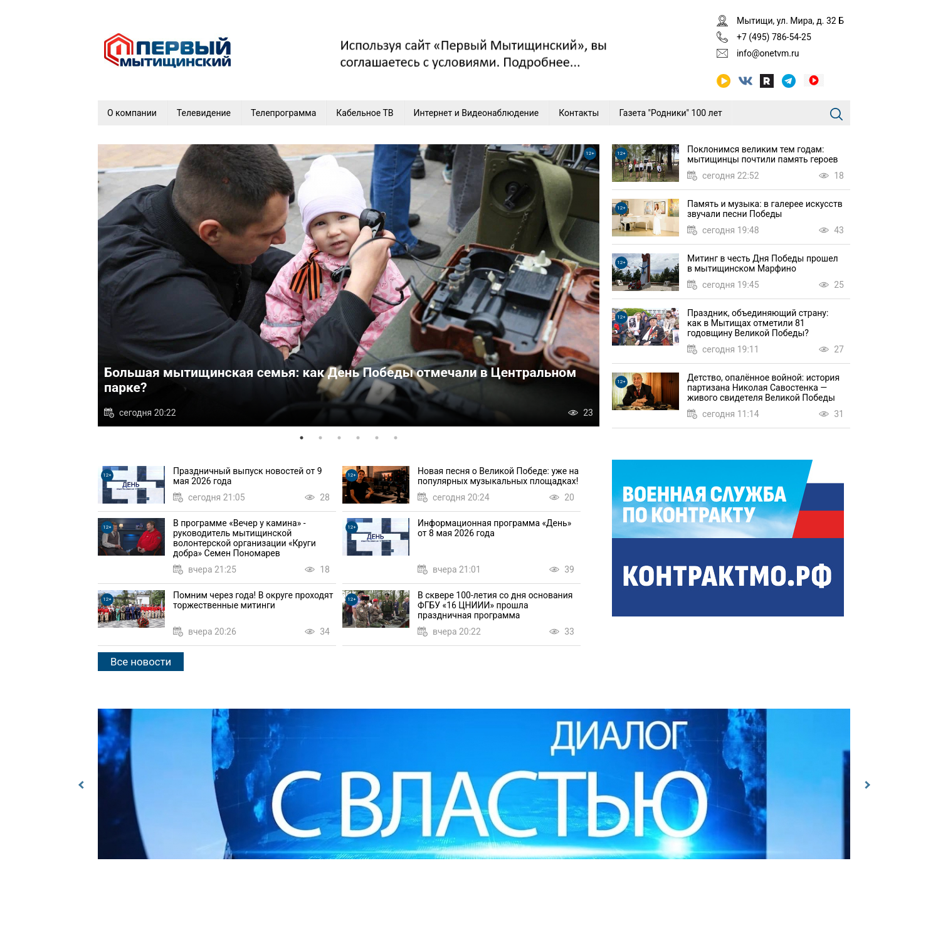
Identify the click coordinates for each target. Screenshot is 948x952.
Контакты (579, 113)
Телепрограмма (283, 113)
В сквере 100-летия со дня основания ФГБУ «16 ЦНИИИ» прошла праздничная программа (495, 605)
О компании (132, 113)
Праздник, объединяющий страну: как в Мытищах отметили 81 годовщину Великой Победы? (757, 323)
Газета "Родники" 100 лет (670, 113)
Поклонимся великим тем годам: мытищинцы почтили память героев (762, 154)
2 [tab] (320, 437)
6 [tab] (395, 437)
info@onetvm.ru (768, 53)
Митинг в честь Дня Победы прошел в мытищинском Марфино (762, 263)
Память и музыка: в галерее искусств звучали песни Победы (765, 209)
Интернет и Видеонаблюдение (476, 113)
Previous (82, 785)
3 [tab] (339, 437)
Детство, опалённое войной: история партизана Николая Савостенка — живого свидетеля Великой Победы (763, 388)
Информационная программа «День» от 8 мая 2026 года (494, 528)
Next (866, 785)
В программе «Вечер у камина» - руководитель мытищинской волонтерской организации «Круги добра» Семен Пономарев (244, 538)
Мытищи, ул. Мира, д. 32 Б (790, 21)
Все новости (140, 661)
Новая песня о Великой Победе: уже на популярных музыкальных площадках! (498, 476)
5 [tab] (377, 437)
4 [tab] (358, 437)
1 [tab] (301, 437)
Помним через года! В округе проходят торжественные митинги (253, 600)
